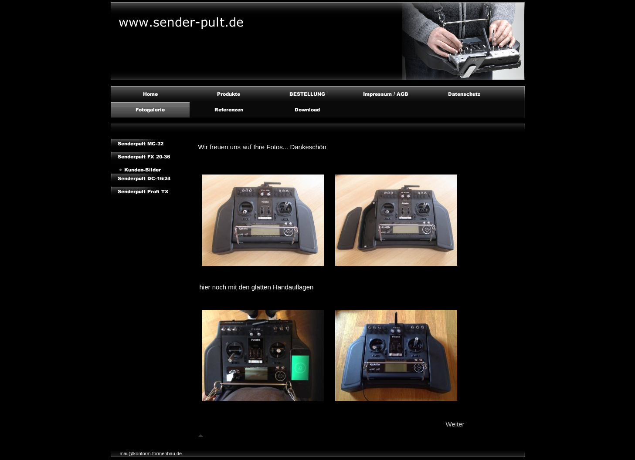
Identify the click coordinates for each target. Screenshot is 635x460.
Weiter (454, 424)
